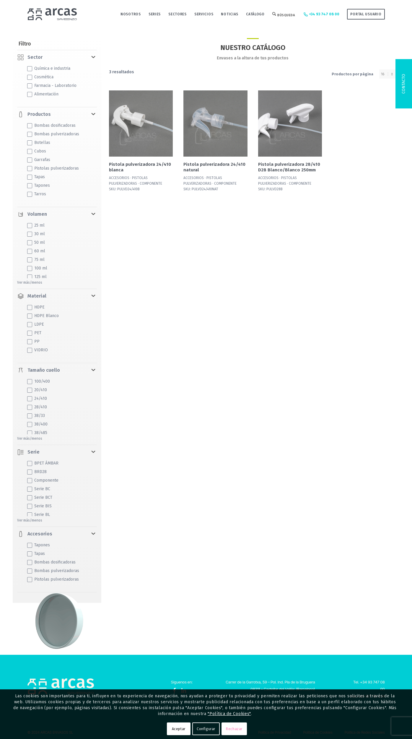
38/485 (37, 432)
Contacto (403, 84)
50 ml (36, 242)
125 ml (37, 276)
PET (34, 332)
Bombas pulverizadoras (53, 134)
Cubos (36, 151)
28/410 (37, 407)
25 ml (36, 225)
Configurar (206, 729)
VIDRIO (37, 350)
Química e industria (48, 68)
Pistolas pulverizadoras (53, 168)
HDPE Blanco (43, 315)
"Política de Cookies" (229, 713)
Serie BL (38, 514)
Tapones (38, 185)
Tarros (36, 193)
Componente (42, 480)
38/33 (36, 415)
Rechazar (234, 729)
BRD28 (37, 471)
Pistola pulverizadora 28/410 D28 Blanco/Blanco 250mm (289, 167)
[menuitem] (131, 14)
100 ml (37, 268)
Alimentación (42, 94)
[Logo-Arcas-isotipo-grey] (52, 14)
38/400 (37, 424)
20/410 (37, 389)
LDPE (35, 324)
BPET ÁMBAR (42, 463)
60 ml (36, 251)
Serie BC (38, 488)
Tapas (36, 176)
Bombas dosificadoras (51, 125)
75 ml (36, 259)
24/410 (37, 398)
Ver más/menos (29, 282)
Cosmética (40, 76)
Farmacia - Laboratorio (51, 85)
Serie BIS (39, 506)
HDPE (36, 307)
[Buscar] (283, 14)
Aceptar (178, 729)
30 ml (36, 233)
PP (33, 341)
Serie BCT (39, 497)
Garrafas (38, 159)
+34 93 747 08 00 (320, 14)
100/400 (38, 381)
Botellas (38, 142)
